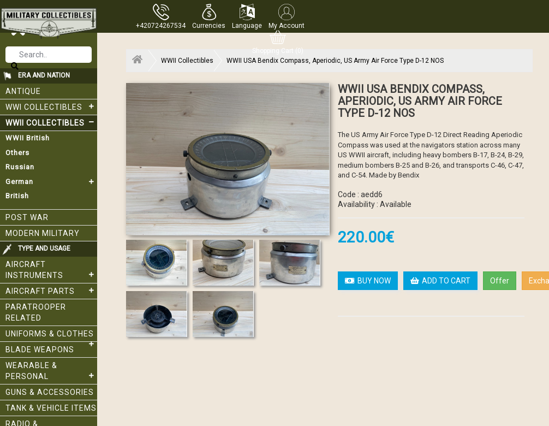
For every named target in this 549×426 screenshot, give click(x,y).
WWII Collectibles (51, 122)
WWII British (27, 138)
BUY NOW (368, 280)
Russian (19, 167)
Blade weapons (39, 349)
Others (17, 153)
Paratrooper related (35, 312)
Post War (27, 217)
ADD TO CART (440, 280)
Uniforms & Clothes (51, 335)
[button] (208, 16)
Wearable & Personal (51, 371)
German (51, 182)
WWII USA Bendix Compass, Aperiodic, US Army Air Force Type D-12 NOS (335, 60)
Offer (499, 280)
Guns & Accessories (49, 392)
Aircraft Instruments (51, 270)
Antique (23, 91)
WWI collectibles (51, 106)
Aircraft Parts (51, 290)
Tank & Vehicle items (51, 408)
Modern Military (42, 233)
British (17, 196)
